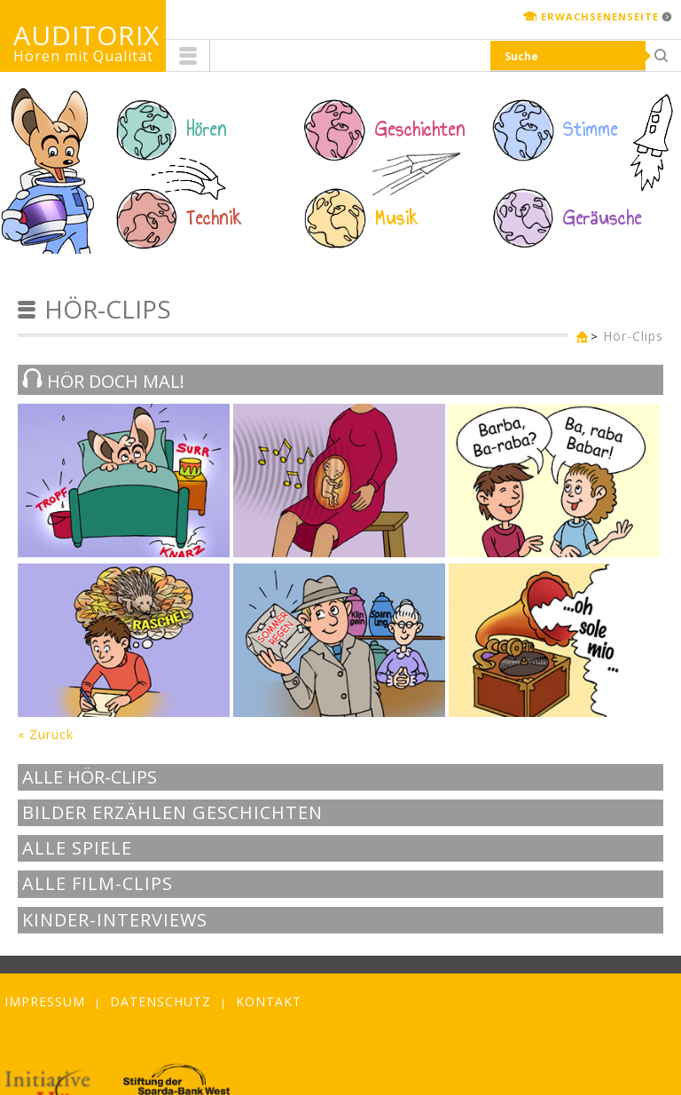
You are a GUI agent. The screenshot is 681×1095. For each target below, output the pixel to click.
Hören (206, 129)
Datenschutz (160, 1001)
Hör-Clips (633, 335)
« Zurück (46, 734)
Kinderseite (578, 337)
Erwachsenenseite (600, 16)
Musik (397, 218)
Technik (214, 218)
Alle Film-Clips (97, 883)
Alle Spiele (77, 848)
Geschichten (420, 129)
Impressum (44, 1001)
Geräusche (602, 218)
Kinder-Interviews (114, 920)
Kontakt (268, 1001)
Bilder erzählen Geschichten (172, 812)
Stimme (590, 129)
